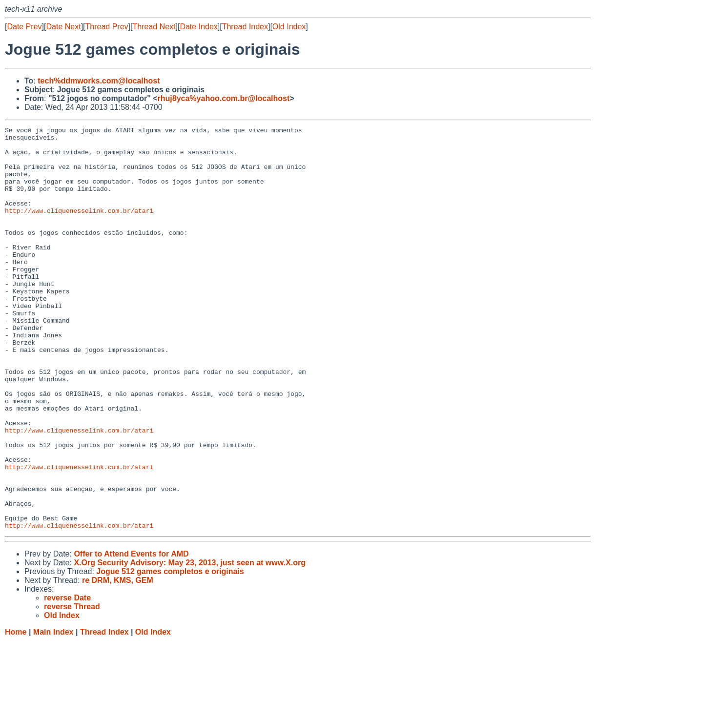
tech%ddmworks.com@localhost (99, 81)
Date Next (63, 26)
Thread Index (245, 26)
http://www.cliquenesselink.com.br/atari (79, 228)
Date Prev (24, 26)
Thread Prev (106, 26)
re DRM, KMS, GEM (117, 661)
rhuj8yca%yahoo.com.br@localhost (224, 98)
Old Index (289, 26)
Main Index (53, 712)
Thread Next (153, 26)
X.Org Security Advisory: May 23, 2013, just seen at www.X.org (190, 643)
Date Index (198, 26)
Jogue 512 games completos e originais (170, 652)
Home (15, 712)
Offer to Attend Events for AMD (131, 634)
